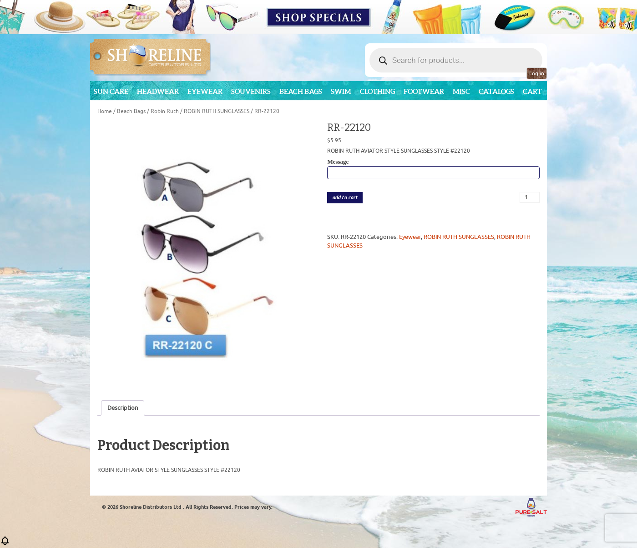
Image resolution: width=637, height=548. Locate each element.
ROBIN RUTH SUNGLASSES (216, 111)
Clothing (377, 91)
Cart (532, 91)
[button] (5, 544)
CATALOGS (496, 91)
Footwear (424, 91)
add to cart (345, 197)
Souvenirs (251, 91)
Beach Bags (300, 91)
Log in (536, 73)
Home (104, 111)
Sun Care (111, 91)
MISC (461, 91)
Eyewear (204, 91)
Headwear (158, 91)
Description (122, 408)
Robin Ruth (165, 111)
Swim (341, 91)
